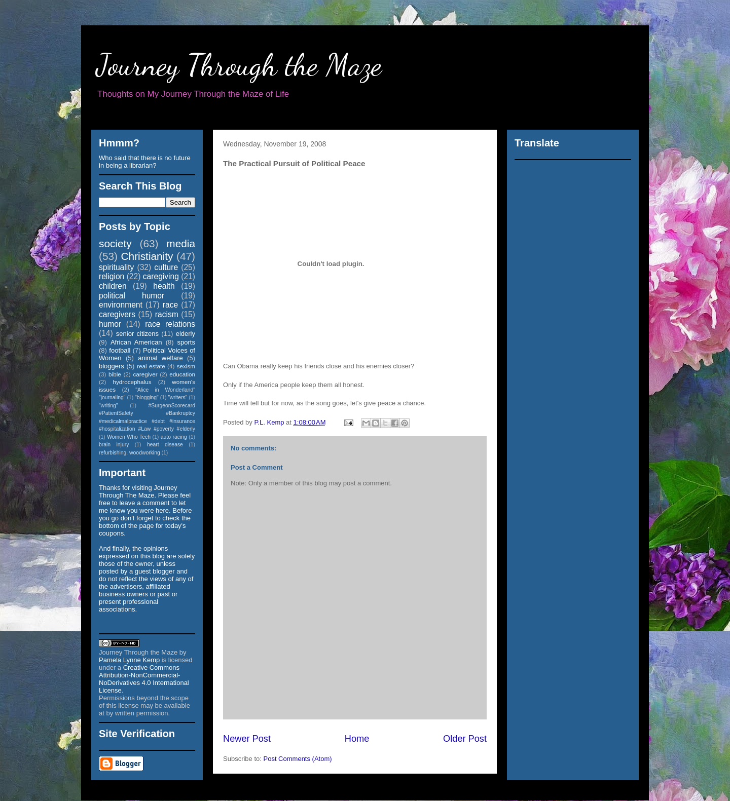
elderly (185, 333)
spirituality (116, 267)
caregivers (117, 314)
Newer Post (247, 739)
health (164, 286)
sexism (186, 366)
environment (120, 304)
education (182, 374)
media (180, 243)
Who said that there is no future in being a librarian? (145, 161)
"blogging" (147, 397)
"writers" (177, 397)
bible (114, 374)
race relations (170, 324)
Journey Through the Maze (239, 65)
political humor (131, 295)
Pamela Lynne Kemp (129, 660)
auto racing (174, 437)
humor (110, 324)
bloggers (111, 366)
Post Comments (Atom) (298, 758)
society (115, 243)
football (119, 350)
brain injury (114, 444)
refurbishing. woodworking (129, 452)
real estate (151, 366)
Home (357, 739)
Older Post (465, 739)
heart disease (165, 444)
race (170, 304)
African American (136, 342)
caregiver (145, 374)
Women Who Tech (129, 437)
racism (166, 314)
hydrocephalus (132, 381)
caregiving (161, 276)
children (113, 286)
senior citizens (137, 333)
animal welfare (160, 358)
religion (111, 276)
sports (186, 342)
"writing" (108, 405)
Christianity (147, 256)
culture (166, 267)
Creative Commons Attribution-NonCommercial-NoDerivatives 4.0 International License (144, 679)
